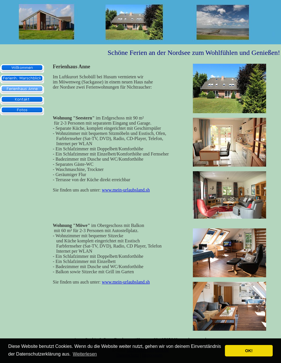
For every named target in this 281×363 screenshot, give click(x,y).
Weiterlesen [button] (85, 354)
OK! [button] (248, 350)
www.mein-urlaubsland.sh (126, 190)
